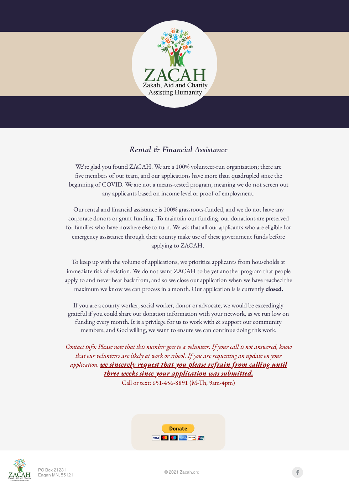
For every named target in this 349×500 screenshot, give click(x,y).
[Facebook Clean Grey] (297, 472)
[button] (178, 432)
